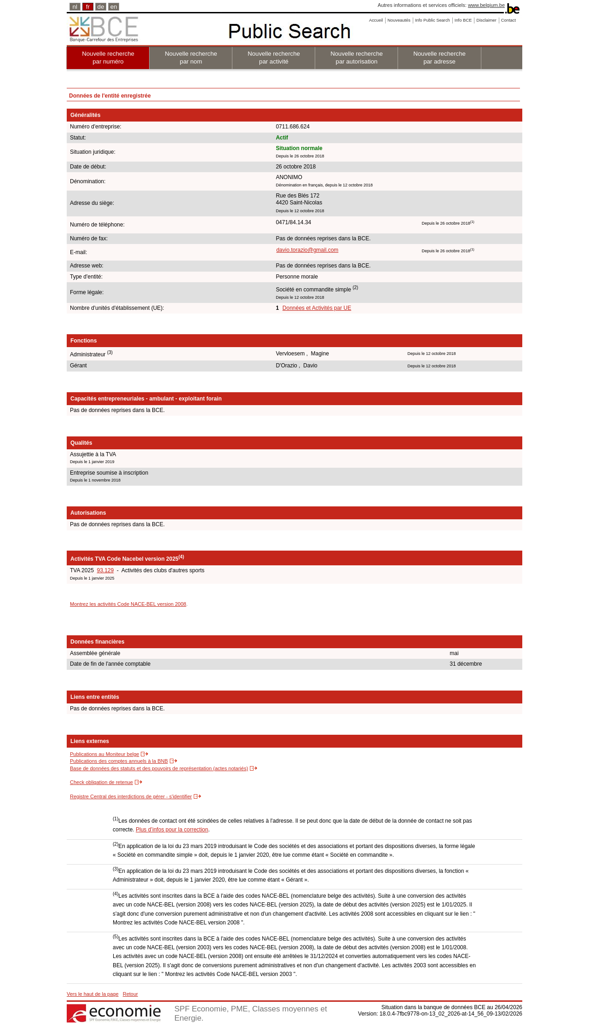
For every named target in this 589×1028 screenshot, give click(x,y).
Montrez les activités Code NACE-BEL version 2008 (128, 604)
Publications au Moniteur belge (104, 754)
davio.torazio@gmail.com (307, 250)
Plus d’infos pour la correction (172, 829)
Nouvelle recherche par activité (274, 57)
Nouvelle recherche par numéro (108, 57)
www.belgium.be (486, 5)
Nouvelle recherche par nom (191, 57)
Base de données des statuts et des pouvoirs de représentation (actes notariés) (159, 768)
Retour (130, 994)
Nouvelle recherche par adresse (439, 57)
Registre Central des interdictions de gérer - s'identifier (131, 796)
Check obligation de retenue (101, 782)
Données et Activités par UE (317, 308)
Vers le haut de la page (93, 994)
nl (75, 6)
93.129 (105, 570)
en (113, 6)
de (101, 6)
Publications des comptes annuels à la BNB (119, 761)
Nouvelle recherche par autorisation (356, 57)
